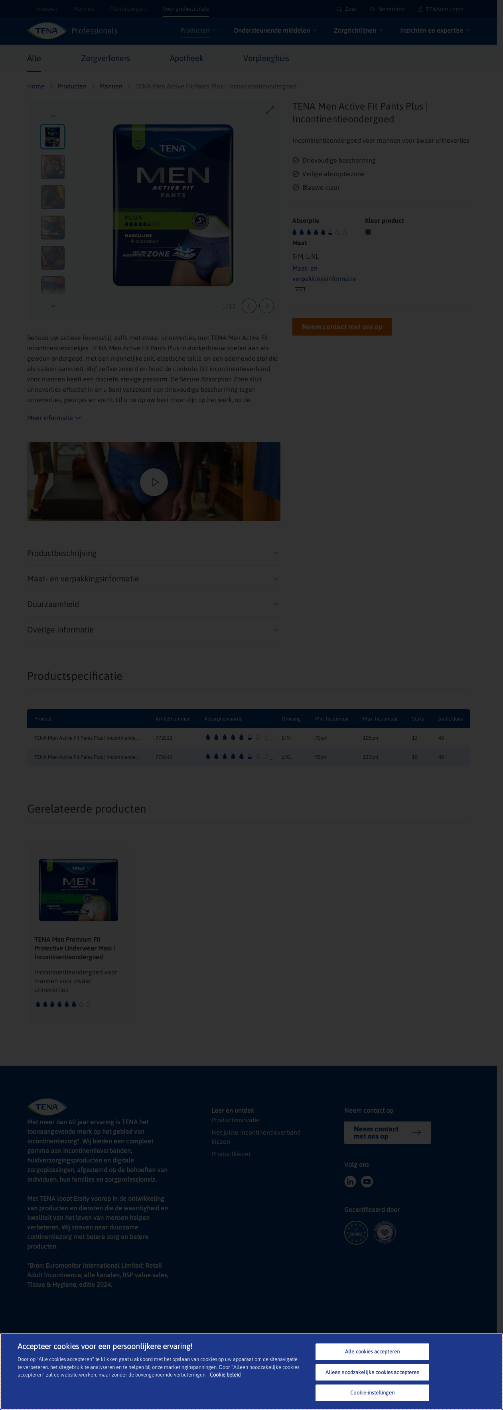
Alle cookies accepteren (372, 1352)
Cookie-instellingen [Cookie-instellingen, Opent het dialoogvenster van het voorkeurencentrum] (372, 1393)
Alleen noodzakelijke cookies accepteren (372, 1372)
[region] (251, 1371)
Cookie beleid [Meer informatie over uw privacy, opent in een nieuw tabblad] (225, 1375)
